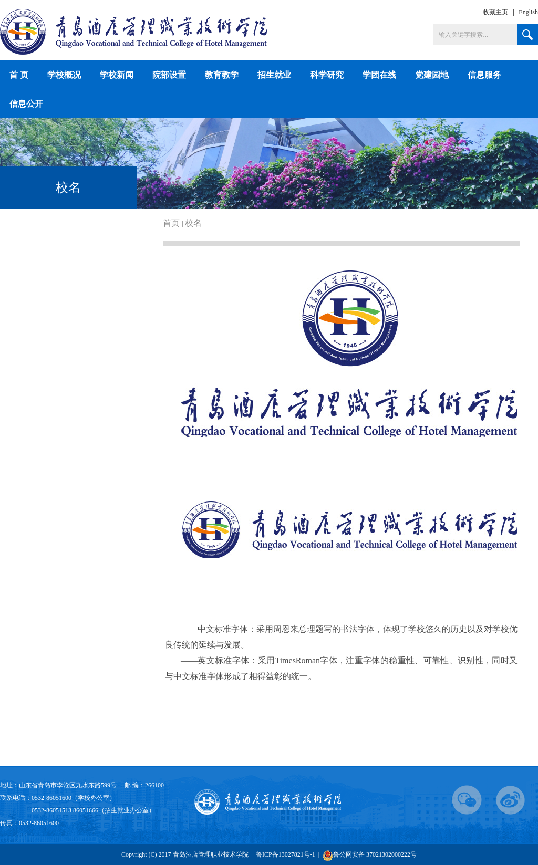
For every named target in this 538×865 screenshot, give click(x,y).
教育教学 (222, 74)
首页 (171, 222)
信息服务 (484, 74)
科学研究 (327, 74)
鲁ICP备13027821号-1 (286, 854)
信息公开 (26, 103)
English (528, 12)
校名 (193, 222)
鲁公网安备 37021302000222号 (370, 855)
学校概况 (64, 74)
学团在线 (379, 74)
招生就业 (274, 74)
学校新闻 (116, 74)
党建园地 (432, 74)
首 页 (18, 74)
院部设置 (169, 74)
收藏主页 (495, 12)
